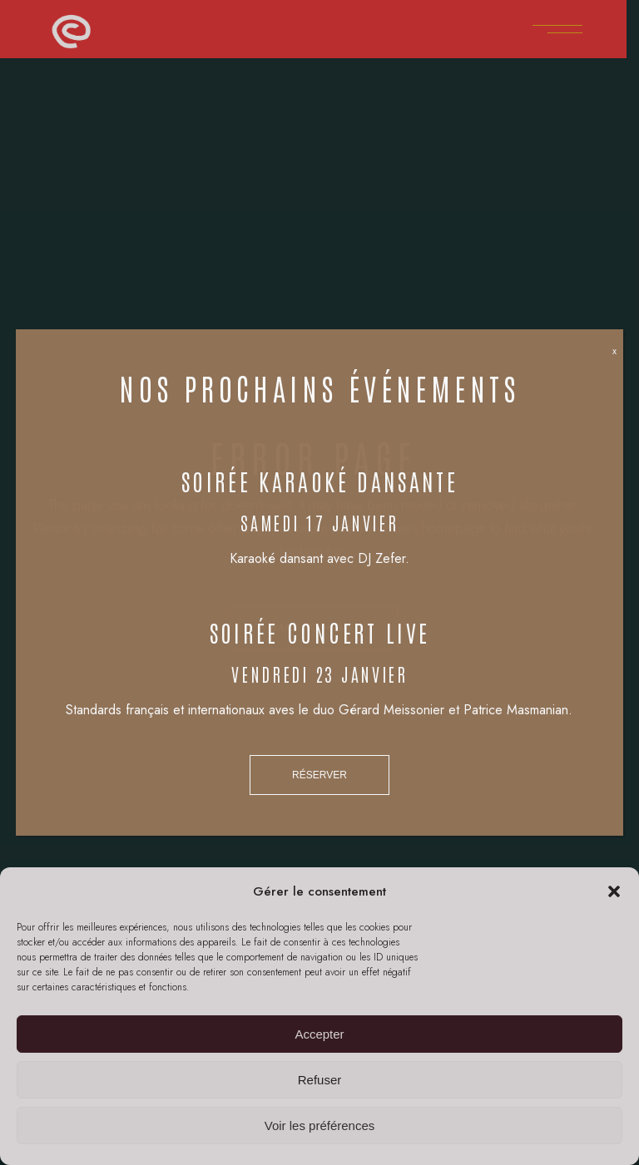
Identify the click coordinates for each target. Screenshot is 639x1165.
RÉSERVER (319, 775)
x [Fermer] (614, 350)
